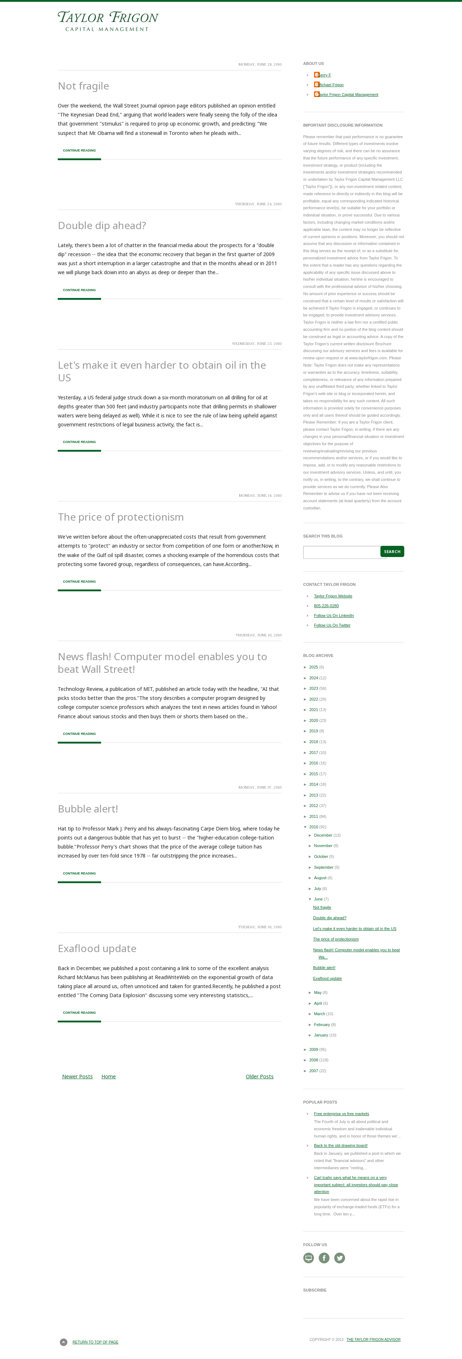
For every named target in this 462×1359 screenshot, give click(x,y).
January (321, 1035)
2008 (313, 1060)
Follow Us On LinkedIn (334, 615)
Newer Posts (77, 1076)
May (318, 992)
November (323, 845)
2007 (313, 1071)
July (317, 888)
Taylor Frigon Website (333, 596)
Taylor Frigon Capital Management (348, 94)
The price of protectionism (121, 516)
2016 (313, 763)
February (322, 1024)
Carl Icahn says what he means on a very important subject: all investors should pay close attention (356, 1184)
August (320, 878)
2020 (313, 720)
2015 (313, 774)
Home (108, 1076)
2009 (313, 1049)
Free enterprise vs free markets (341, 1114)
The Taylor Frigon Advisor (373, 1340)
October (321, 856)
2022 (313, 699)
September (324, 867)
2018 (313, 742)
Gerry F (324, 75)
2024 (313, 678)
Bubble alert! (88, 808)
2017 (313, 752)
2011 (313, 816)
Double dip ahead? (102, 225)
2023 (313, 688)
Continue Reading (79, 150)
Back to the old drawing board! (341, 1145)
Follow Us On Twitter (332, 625)
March (319, 1014)
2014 (313, 784)
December (323, 835)
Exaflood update (97, 948)
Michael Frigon (331, 85)
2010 (313, 827)
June (318, 899)
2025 (313, 667)
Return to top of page (95, 1342)
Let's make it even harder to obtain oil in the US (162, 371)
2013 (313, 795)
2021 (313, 709)
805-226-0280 (326, 606)
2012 (313, 805)
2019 (313, 731)
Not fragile (83, 85)
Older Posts (260, 1076)
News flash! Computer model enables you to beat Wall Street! (162, 662)
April (318, 1003)
